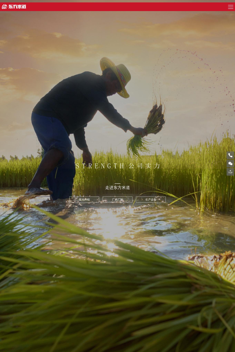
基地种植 (84, 199)
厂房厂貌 (117, 199)
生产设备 (150, 199)
